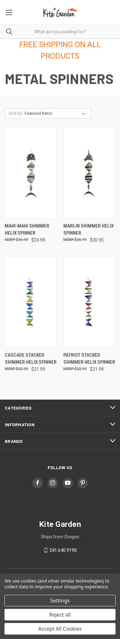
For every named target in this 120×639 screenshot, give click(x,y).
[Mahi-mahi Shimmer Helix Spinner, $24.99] (30, 173)
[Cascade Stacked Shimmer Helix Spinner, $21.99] (30, 302)
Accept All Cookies (60, 628)
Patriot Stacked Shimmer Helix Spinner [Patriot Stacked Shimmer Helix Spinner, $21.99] (89, 358)
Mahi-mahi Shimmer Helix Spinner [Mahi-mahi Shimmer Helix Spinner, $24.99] (27, 229)
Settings (60, 600)
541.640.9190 (63, 550)
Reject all (60, 614)
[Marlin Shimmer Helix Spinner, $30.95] (89, 173)
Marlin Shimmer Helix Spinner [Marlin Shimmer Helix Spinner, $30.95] (88, 229)
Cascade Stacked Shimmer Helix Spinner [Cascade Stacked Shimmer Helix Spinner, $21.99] (31, 358)
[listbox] (56, 113)
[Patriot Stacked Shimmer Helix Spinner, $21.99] (89, 302)
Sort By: (16, 113)
